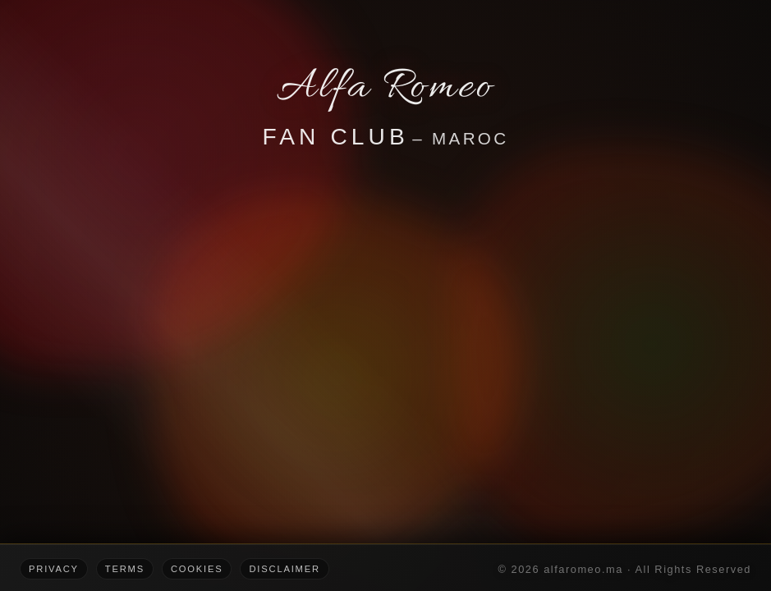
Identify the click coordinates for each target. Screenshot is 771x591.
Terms (125, 569)
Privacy (54, 569)
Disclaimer (284, 569)
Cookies (197, 569)
